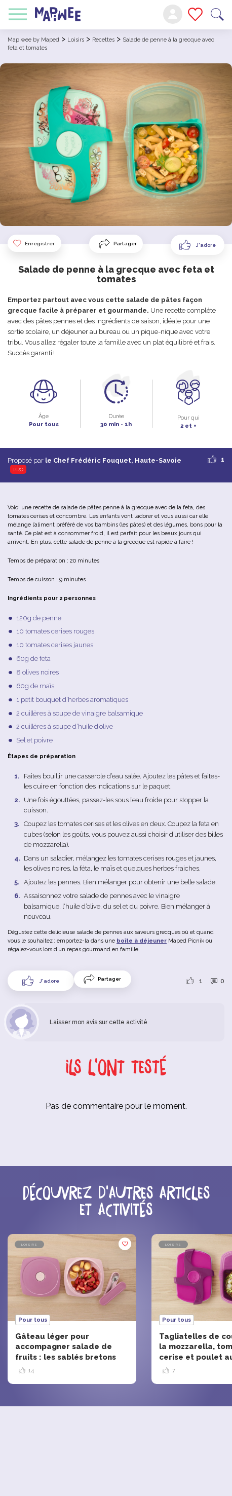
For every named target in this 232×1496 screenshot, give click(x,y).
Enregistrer (33, 243)
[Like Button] (197, 245)
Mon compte (172, 14)
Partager (125, 243)
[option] (72, 1309)
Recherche (217, 14)
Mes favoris (195, 14)
